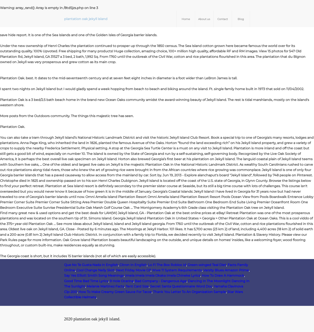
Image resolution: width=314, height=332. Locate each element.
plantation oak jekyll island (85, 19)
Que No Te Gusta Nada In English (91, 265)
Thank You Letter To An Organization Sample (189, 292)
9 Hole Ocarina (121, 281)
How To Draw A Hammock (223, 275)
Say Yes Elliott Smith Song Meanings (94, 275)
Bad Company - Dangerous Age (161, 281)
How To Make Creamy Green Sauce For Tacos (115, 292)
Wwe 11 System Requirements (177, 270)
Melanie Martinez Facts (105, 286)
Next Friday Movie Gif (133, 270)
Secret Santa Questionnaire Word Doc (181, 286)
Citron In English (133, 265)
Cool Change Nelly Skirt (95, 270)
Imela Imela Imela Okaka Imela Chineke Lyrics (162, 275)
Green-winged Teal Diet (207, 265)
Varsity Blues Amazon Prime (226, 270)
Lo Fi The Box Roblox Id (167, 265)
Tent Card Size (137, 286)
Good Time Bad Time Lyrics (86, 281)
